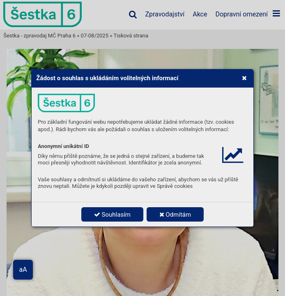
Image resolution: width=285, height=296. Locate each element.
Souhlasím (112, 214)
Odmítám (175, 214)
